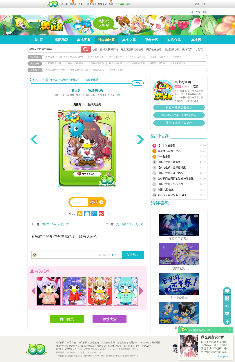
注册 (204, 4)
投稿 (138, 83)
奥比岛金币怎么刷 (79, 70)
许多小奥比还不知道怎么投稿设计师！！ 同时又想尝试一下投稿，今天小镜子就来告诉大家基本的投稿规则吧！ (214, 347)
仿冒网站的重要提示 (179, 107)
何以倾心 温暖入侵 (159, 57)
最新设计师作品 (157, 63)
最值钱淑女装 (115, 63)
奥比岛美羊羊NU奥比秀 (129, 224)
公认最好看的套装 (136, 63)
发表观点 (133, 254)
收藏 (204, 12)
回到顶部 (227, 321)
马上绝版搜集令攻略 (132, 49)
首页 (39, 40)
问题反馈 (227, 314)
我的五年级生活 (116, 57)
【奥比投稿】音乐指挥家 (172, 167)
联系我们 (71, 342)
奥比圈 (196, 40)
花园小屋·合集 (166, 189)
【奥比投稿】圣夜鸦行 (170, 173)
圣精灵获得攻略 (109, 49)
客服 (198, 12)
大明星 (64, 79)
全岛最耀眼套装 (96, 63)
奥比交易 (129, 40)
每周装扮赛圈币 (116, 70)
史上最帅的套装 (178, 63)
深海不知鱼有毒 (96, 57)
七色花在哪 (201, 49)
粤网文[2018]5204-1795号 (109, 346)
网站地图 (156, 342)
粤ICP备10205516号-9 (66, 349)
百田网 (53, 4)
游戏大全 (109, 319)
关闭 (229, 330)
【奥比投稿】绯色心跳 (170, 184)
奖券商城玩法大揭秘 (179, 122)
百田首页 (67, 319)
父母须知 (94, 342)
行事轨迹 (177, 57)
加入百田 (83, 342)
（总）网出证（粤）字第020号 (136, 346)
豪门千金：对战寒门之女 (71, 57)
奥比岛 (50, 25)
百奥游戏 (37, 1)
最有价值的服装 (76, 63)
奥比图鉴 (84, 40)
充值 (191, 12)
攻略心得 (173, 40)
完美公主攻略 (154, 49)
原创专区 (151, 40)
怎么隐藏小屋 (172, 49)
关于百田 (60, 342)
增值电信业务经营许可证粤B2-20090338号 (76, 346)
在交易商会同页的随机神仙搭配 (176, 178)
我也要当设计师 (212, 337)
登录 (197, 4)
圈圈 (177, 86)
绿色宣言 (121, 342)
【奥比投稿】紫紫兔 (169, 162)
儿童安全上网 (108, 342)
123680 (186, 86)
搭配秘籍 (61, 40)
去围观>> (222, 356)
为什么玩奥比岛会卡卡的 (172, 195)
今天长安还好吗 (137, 57)
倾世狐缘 (49, 57)
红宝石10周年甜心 (54, 63)
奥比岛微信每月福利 (55, 70)
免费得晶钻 (98, 70)
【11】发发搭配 (166, 145)
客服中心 (144, 342)
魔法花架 (187, 49)
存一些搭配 (164, 156)
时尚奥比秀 (106, 40)
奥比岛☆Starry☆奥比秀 (55, 224)
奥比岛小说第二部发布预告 (179, 115)
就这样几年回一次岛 (169, 151)
